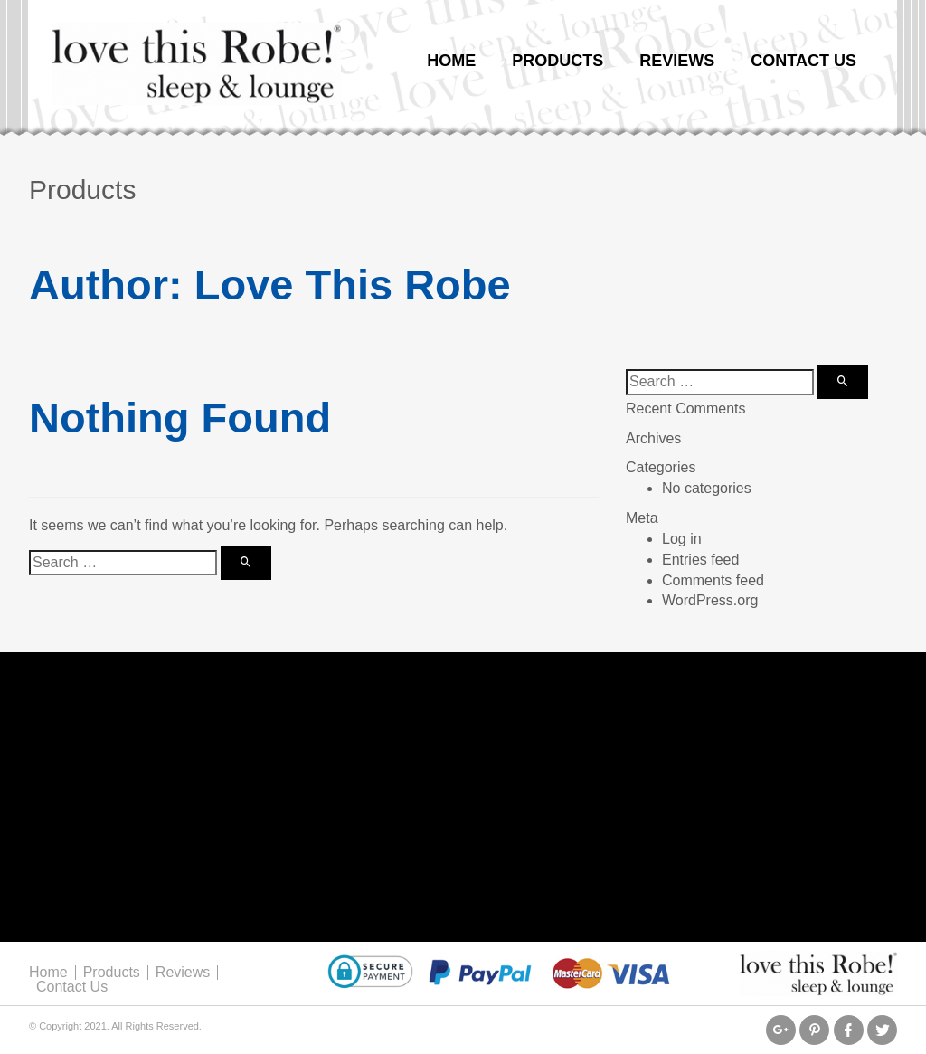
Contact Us (803, 61)
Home (451, 61)
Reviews (676, 61)
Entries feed (700, 559)
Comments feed (713, 580)
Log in (682, 538)
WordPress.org (710, 600)
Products (557, 61)
